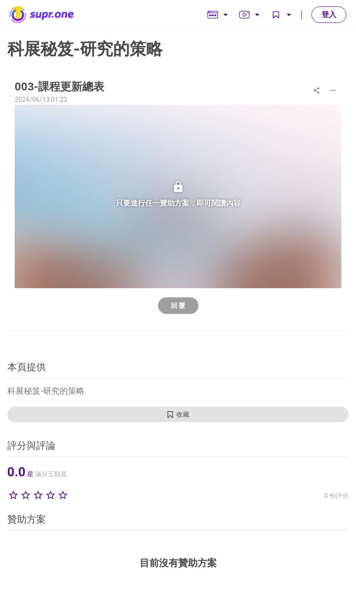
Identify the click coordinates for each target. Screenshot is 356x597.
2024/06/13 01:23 (41, 99)
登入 (329, 14)
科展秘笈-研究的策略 (85, 49)
